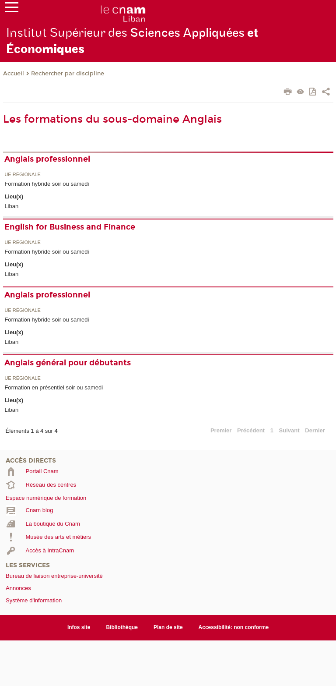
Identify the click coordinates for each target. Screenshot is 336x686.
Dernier (315, 430)
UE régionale (22, 174)
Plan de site (168, 627)
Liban (11, 206)
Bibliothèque (122, 627)
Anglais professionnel (47, 159)
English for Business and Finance (69, 227)
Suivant (289, 430)
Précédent (251, 430)
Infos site (79, 627)
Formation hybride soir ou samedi (46, 183)
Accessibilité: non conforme (234, 627)
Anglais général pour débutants (67, 363)
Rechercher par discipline (67, 73)
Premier (220, 430)
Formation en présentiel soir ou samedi (53, 387)
